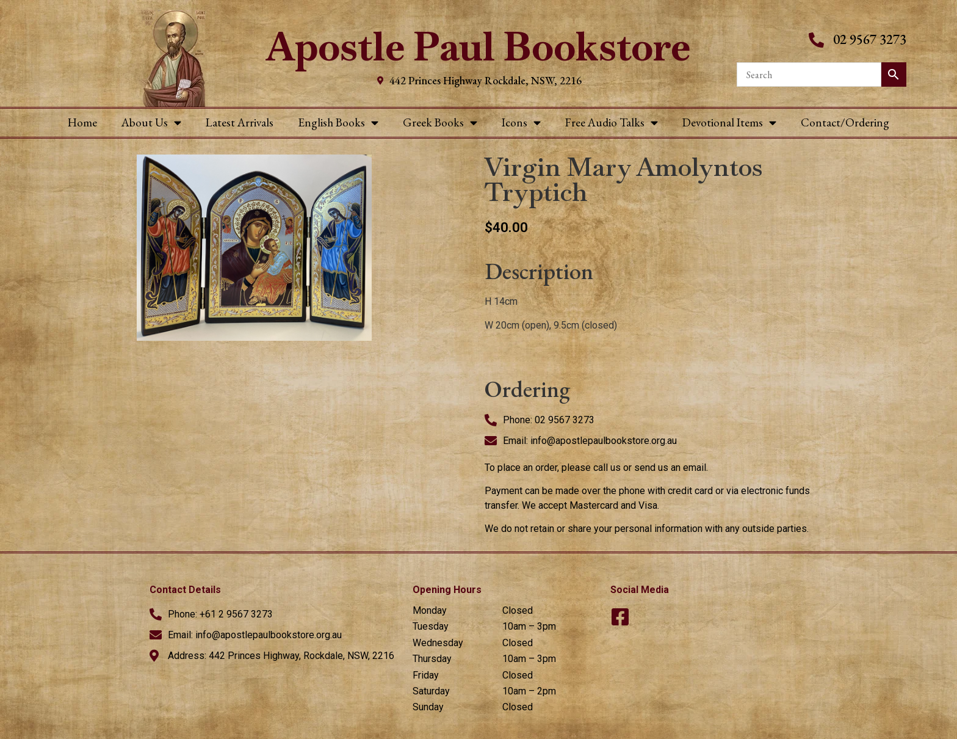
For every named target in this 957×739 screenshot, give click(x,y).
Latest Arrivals (239, 122)
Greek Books (440, 122)
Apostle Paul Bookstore (478, 46)
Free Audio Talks (611, 122)
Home (82, 122)
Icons (521, 122)
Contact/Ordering (845, 122)
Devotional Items (729, 122)
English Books (338, 122)
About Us (151, 122)
